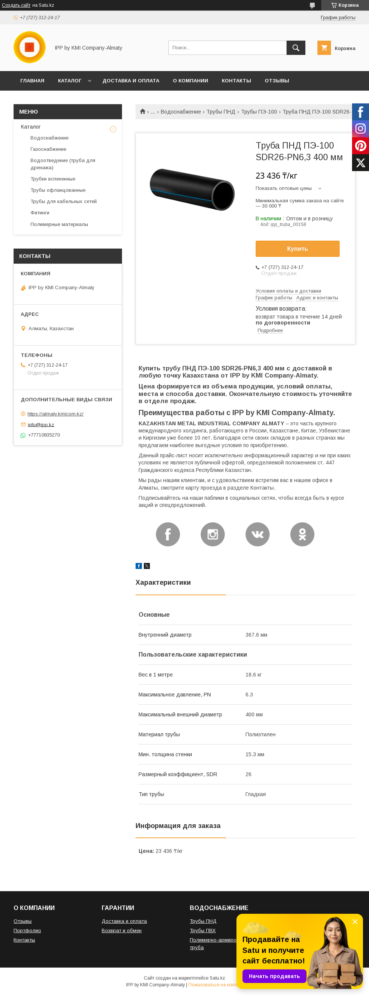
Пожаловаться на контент (215, 984)
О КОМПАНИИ (190, 80)
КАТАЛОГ (69, 80)
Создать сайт (16, 5)
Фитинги (39, 212)
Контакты (24, 940)
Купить (297, 249)
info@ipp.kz (41, 424)
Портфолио (27, 930)
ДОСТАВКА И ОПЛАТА (130, 80)
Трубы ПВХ (203, 930)
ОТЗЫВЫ (277, 80)
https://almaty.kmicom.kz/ (55, 414)
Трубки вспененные (52, 179)
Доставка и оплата (124, 921)
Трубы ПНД (220, 112)
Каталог (31, 127)
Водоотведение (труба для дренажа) (62, 164)
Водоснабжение (181, 112)
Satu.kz (217, 978)
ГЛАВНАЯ (32, 80)
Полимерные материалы (59, 224)
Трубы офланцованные (57, 190)
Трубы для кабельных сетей (63, 201)
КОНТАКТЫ (236, 80)
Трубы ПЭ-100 (259, 112)
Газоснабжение (48, 149)
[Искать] (296, 48)
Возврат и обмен (122, 930)
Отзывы (23, 921)
